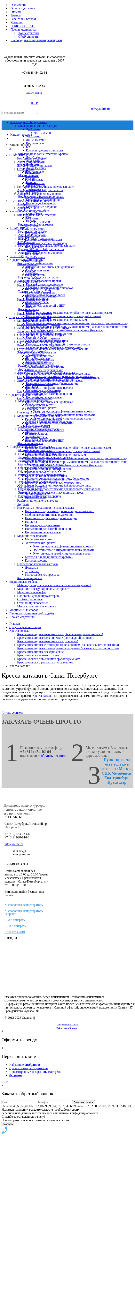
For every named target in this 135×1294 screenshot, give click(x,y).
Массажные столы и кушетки (36, 606)
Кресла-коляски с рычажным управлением (45, 662)
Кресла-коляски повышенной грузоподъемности (49, 659)
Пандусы (31, 521)
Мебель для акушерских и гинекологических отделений (54, 585)
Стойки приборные (30, 599)
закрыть (8, 1124)
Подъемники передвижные (42, 532)
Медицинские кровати (32, 535)
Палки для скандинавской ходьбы (31, 613)
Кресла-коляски (19, 630)
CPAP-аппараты (14, 920)
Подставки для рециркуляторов (38, 595)
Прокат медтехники (22, 617)
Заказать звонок (34, 93)
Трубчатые (32, 571)
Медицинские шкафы (31, 592)
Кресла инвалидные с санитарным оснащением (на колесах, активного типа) (68, 644)
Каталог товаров (21, 134)
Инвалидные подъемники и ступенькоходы (45, 507)
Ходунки (23, 504)
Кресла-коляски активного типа (38, 655)
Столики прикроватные (32, 602)
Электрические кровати (40, 543)
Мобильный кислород (23, 610)
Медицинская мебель (23, 581)
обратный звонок (53, 756)
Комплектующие (36, 560)
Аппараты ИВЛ (14, 932)
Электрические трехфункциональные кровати (63, 553)
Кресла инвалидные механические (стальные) (47, 641)
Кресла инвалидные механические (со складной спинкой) (55, 637)
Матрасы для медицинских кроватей (49, 557)
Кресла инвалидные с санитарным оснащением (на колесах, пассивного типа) (68, 648)
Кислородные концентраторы (24, 904)
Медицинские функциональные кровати (43, 588)
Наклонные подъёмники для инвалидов (51, 518)
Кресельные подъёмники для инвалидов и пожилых (59, 511)
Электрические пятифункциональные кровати (63, 550)
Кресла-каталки (42, 695)
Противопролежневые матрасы (37, 564)
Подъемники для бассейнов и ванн (48, 528)
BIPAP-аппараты (15, 926)
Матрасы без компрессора (42, 574)
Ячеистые (31, 567)
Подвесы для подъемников (42, 525)
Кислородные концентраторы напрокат (24, 912)
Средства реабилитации (25, 627)
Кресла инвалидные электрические (40, 651)
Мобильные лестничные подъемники (49, 514)
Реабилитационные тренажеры (37, 500)
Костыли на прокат (29, 578)
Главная (14, 623)
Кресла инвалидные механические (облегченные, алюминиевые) (60, 634)
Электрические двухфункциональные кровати (63, 546)
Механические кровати (40, 539)
